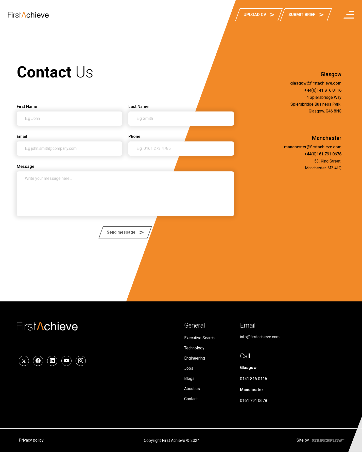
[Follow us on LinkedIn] (52, 361)
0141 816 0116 (253, 378)
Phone (134, 137)
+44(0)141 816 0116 (322, 90)
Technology (194, 348)
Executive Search (199, 337)
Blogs (189, 378)
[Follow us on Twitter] (24, 361)
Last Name (138, 106)
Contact (191, 398)
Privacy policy (31, 440)
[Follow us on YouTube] (66, 361)
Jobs (188, 368)
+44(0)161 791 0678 (322, 154)
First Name (27, 106)
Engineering (194, 358)
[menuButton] (349, 15)
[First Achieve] (28, 14)
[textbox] (69, 118)
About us (192, 388)
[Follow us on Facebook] (38, 361)
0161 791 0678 (253, 400)
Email (22, 136)
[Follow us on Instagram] (81, 361)
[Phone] (181, 148)
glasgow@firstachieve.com (315, 83)
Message (25, 166)
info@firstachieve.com (260, 336)
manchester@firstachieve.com (312, 146)
